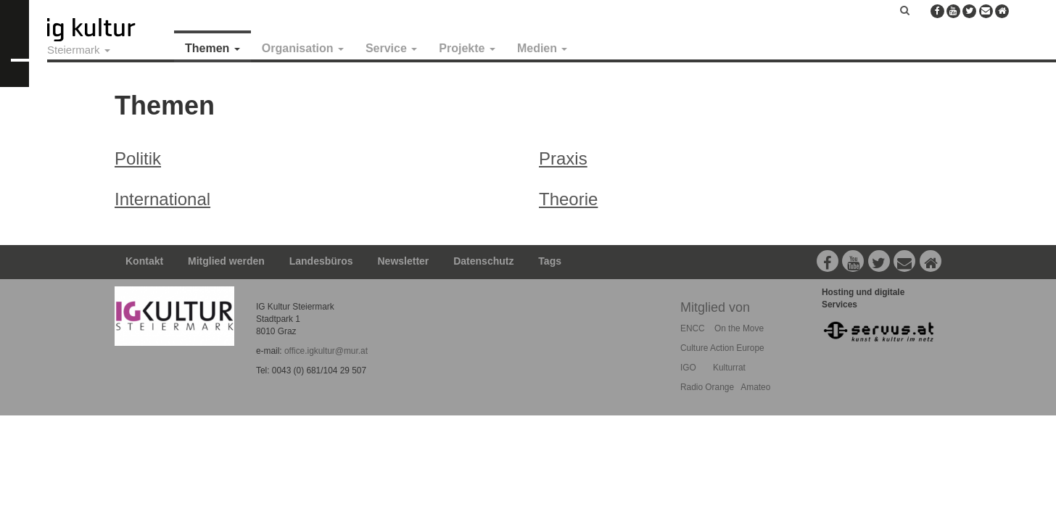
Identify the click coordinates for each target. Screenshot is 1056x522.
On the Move (739, 328)
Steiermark (78, 50)
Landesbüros (321, 261)
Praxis (563, 158)
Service (391, 48)
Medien (542, 48)
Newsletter (403, 261)
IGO (688, 367)
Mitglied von (715, 307)
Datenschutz (483, 261)
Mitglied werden (226, 261)
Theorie (568, 199)
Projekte (467, 48)
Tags (549, 261)
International (162, 199)
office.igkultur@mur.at (326, 351)
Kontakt (144, 261)
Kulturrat (729, 367)
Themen (212, 48)
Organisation (303, 48)
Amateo (755, 387)
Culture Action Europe (722, 348)
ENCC (692, 328)
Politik (138, 158)
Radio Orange (707, 387)
